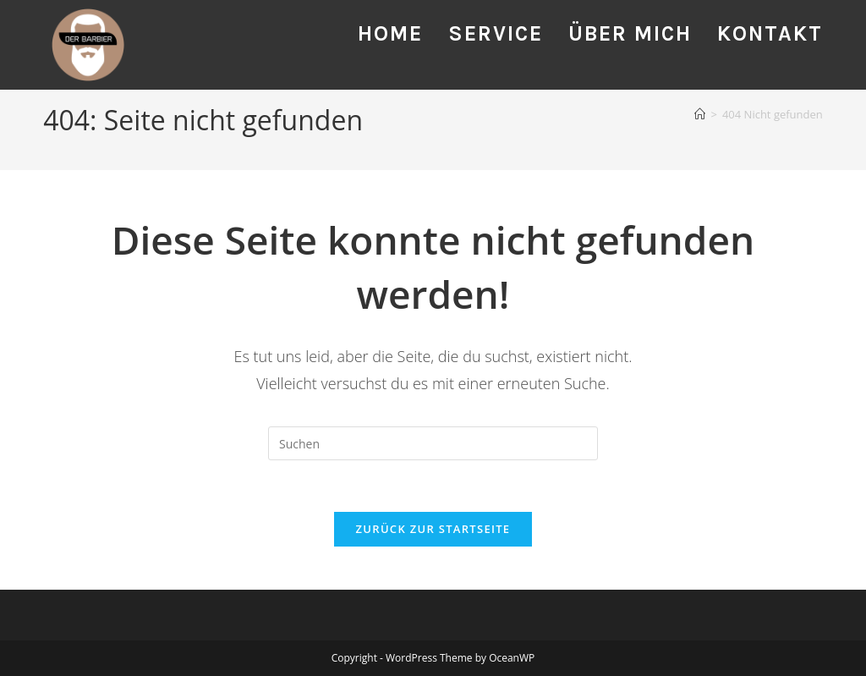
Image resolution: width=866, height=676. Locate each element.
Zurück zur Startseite (433, 528)
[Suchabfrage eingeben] (433, 443)
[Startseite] (699, 114)
